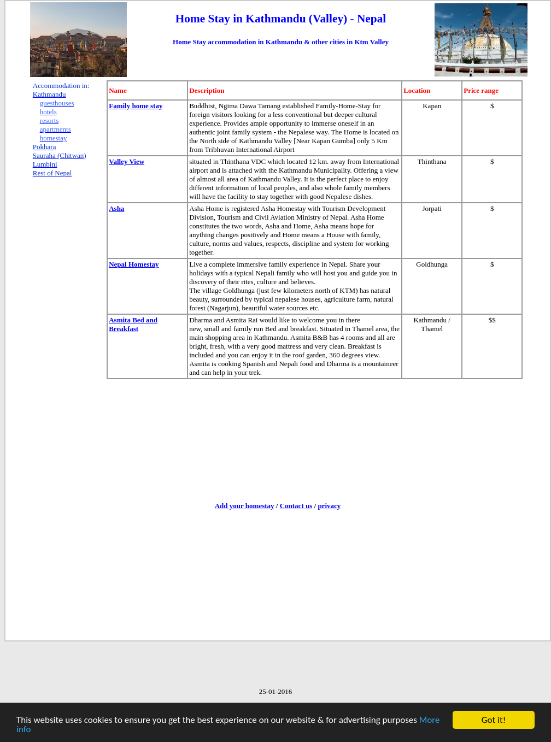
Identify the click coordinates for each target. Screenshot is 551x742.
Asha (116, 208)
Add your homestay (244, 506)
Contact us (296, 506)
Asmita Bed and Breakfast (133, 324)
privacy (329, 506)
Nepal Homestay (134, 264)
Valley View (126, 161)
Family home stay (135, 106)
